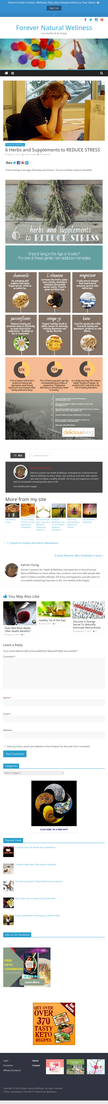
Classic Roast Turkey (10, 520)
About (35, 1060)
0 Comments (43, 154)
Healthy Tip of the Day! (52, 620)
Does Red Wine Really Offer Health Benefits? (18, 629)
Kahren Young (30, 154)
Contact (36, 1065)
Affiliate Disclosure (12, 1070)
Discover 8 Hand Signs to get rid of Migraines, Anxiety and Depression (43, 524)
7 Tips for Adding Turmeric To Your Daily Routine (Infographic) (27, 523)
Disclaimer (8, 1065)
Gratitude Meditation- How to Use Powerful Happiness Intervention (58, 524)
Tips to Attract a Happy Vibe (89, 520)
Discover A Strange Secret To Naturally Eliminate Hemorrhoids (87, 624)
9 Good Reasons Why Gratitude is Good (80, 555)
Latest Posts (40, 455)
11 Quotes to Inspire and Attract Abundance (30, 543)
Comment (9, 656)
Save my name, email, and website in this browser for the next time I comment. (48, 746)
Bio (19, 455)
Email (7, 713)
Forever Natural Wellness (54, 27)
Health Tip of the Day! (15, 145)
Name (7, 697)
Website (7, 730)
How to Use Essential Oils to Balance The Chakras (73, 523)
